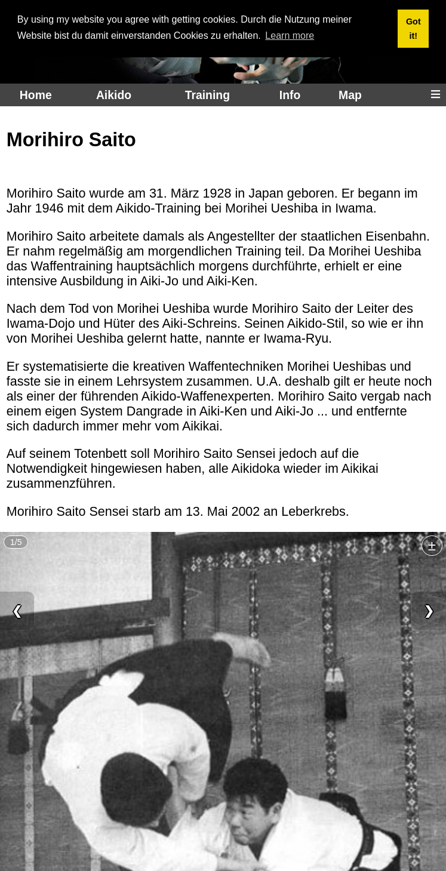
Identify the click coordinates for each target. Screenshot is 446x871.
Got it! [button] (413, 29)
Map (350, 94)
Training (207, 94)
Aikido (113, 94)
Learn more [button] (289, 35)
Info (289, 94)
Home (36, 94)
